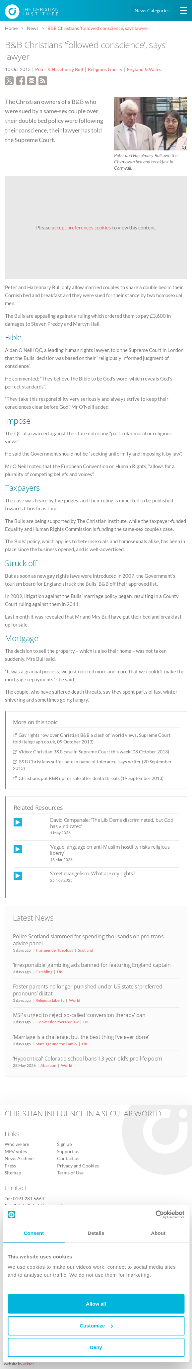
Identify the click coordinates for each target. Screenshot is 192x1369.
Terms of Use (70, 1172)
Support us (68, 1151)
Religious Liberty (105, 69)
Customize (96, 1325)
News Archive (19, 1158)
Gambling (43, 971)
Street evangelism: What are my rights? (92, 873)
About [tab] (158, 1233)
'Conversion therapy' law (57, 1021)
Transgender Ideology (54, 950)
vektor (28, 1363)
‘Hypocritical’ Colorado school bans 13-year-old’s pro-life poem (87, 1058)
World (74, 1000)
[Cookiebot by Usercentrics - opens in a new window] (155, 1214)
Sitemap (13, 1172)
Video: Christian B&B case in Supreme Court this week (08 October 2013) (94, 751)
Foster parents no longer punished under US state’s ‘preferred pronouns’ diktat (87, 990)
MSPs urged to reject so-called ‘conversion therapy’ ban (79, 1015)
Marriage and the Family (56, 1043)
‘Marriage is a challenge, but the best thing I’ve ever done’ (81, 1037)
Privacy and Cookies (78, 1165)
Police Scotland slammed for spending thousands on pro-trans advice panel (88, 940)
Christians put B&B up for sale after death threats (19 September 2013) (91, 778)
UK (60, 971)
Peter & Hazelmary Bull (59, 69)
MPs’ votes (16, 1151)
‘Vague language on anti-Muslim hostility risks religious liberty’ (110, 849)
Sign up (64, 1144)
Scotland (85, 950)
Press (10, 1165)
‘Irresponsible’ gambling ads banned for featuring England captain (92, 965)
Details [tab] (96, 1233)
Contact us (68, 1158)
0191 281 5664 (28, 1198)
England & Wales (144, 69)
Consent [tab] (34, 1233)
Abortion (48, 1065)
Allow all (96, 1304)
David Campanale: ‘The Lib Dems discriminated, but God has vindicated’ (111, 822)
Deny (96, 1347)
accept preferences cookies (81, 227)
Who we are (17, 1144)
